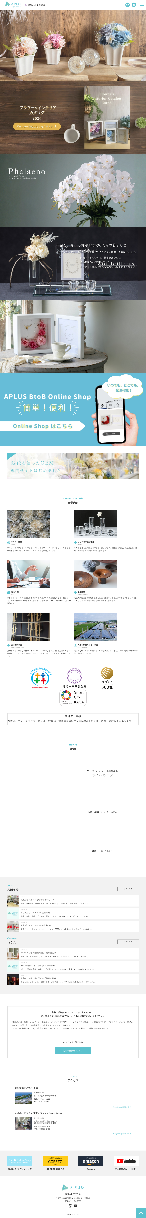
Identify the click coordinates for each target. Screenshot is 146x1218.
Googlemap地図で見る (122, 1107)
